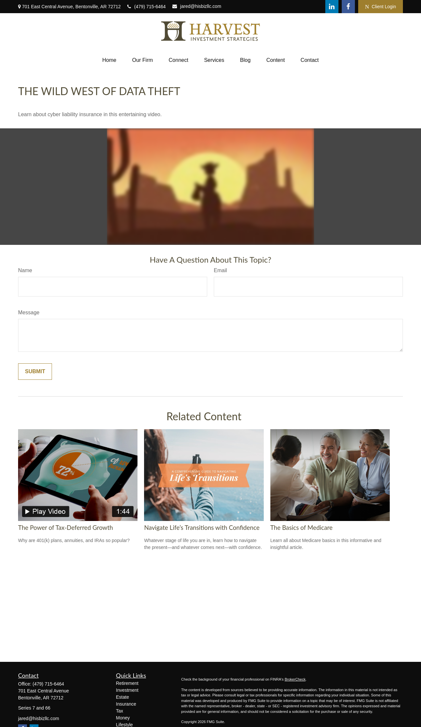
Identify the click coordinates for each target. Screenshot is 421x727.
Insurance (126, 704)
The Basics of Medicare (301, 527)
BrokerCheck (295, 679)
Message (28, 312)
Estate (122, 697)
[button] (109, 60)
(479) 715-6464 (146, 6)
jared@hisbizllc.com (196, 6)
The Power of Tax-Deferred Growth (65, 527)
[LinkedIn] (331, 6)
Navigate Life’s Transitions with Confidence (202, 527)
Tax (119, 711)
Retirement (127, 683)
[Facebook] (348, 6)
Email (220, 270)
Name (25, 270)
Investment (127, 690)
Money (123, 717)
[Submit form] (35, 371)
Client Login (380, 7)
